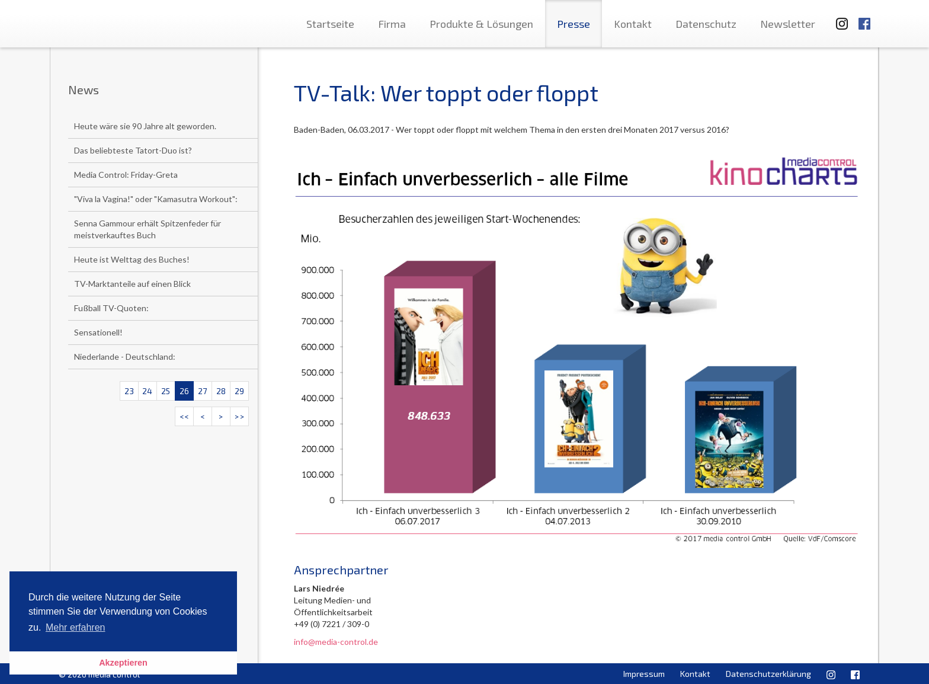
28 (221, 391)
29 (239, 391)
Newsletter (787, 23)
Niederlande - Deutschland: (124, 356)
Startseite (330, 23)
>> (239, 416)
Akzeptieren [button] (123, 662)
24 (147, 391)
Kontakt (633, 23)
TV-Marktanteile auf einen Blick (132, 284)
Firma (392, 23)
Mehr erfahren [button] (75, 627)
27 (202, 391)
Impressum (644, 674)
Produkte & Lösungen (481, 23)
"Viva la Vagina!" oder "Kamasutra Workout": (156, 199)
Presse (573, 23)
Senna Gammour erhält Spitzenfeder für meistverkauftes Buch (147, 229)
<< (184, 416)
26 (184, 391)
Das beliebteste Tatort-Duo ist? (133, 150)
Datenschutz (705, 23)
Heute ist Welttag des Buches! (132, 259)
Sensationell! (98, 332)
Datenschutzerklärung (768, 674)
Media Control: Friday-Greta (126, 175)
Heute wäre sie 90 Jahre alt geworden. (145, 126)
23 (129, 391)
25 (165, 391)
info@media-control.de (336, 642)
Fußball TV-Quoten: (111, 308)
